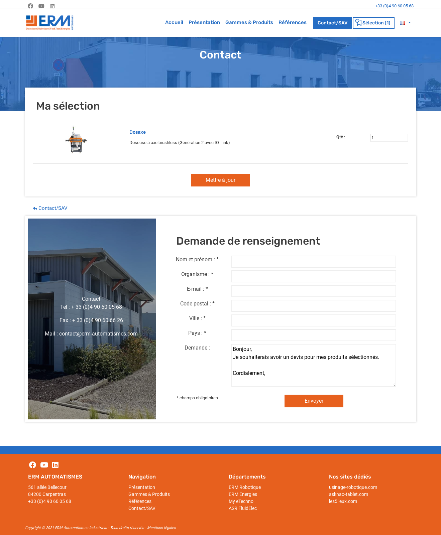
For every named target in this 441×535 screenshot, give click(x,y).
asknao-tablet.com (348, 494)
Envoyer (314, 401)
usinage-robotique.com (353, 487)
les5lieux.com (343, 501)
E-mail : (195, 289)
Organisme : (195, 274)
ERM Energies (243, 494)
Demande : (197, 348)
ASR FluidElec (243, 508)
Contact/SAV (332, 23)
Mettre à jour (220, 180)
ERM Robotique (245, 487)
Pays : (195, 333)
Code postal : (195, 303)
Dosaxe (137, 132)
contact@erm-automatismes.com (98, 333)
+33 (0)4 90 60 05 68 (49, 501)
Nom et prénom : (195, 259)
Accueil (174, 22)
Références (293, 22)
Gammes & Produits (249, 22)
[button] (405, 22)
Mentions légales (161, 528)
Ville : (195, 318)
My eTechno (241, 501)
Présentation (204, 22)
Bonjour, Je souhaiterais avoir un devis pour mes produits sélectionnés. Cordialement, (313, 365)
